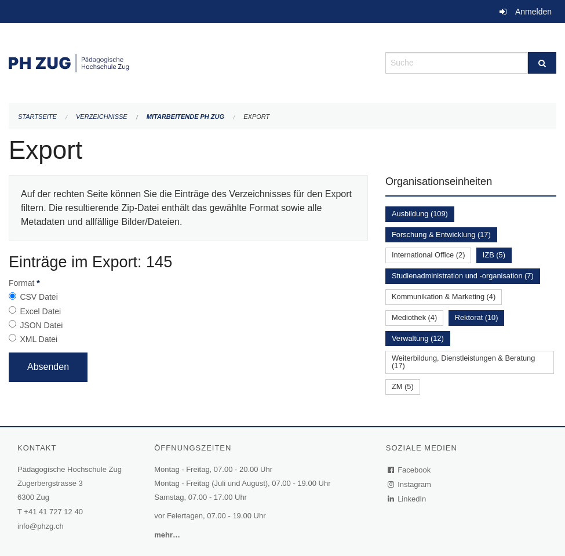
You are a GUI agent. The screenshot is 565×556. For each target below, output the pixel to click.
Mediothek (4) (414, 317)
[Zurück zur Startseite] (188, 62)
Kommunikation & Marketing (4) (443, 296)
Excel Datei (40, 311)
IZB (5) (494, 254)
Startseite (37, 116)
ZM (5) (403, 386)
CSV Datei (38, 296)
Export (256, 116)
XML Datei (38, 339)
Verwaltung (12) (418, 338)
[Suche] (542, 63)
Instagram (410, 484)
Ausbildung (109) (420, 213)
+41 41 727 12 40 (53, 511)
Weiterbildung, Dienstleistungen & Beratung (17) (463, 362)
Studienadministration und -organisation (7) (463, 275)
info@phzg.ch (40, 526)
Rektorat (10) (476, 317)
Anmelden (533, 11)
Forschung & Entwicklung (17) (441, 234)
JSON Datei (41, 325)
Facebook (409, 470)
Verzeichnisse (101, 116)
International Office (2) (428, 254)
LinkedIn (407, 499)
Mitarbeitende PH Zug (185, 116)
